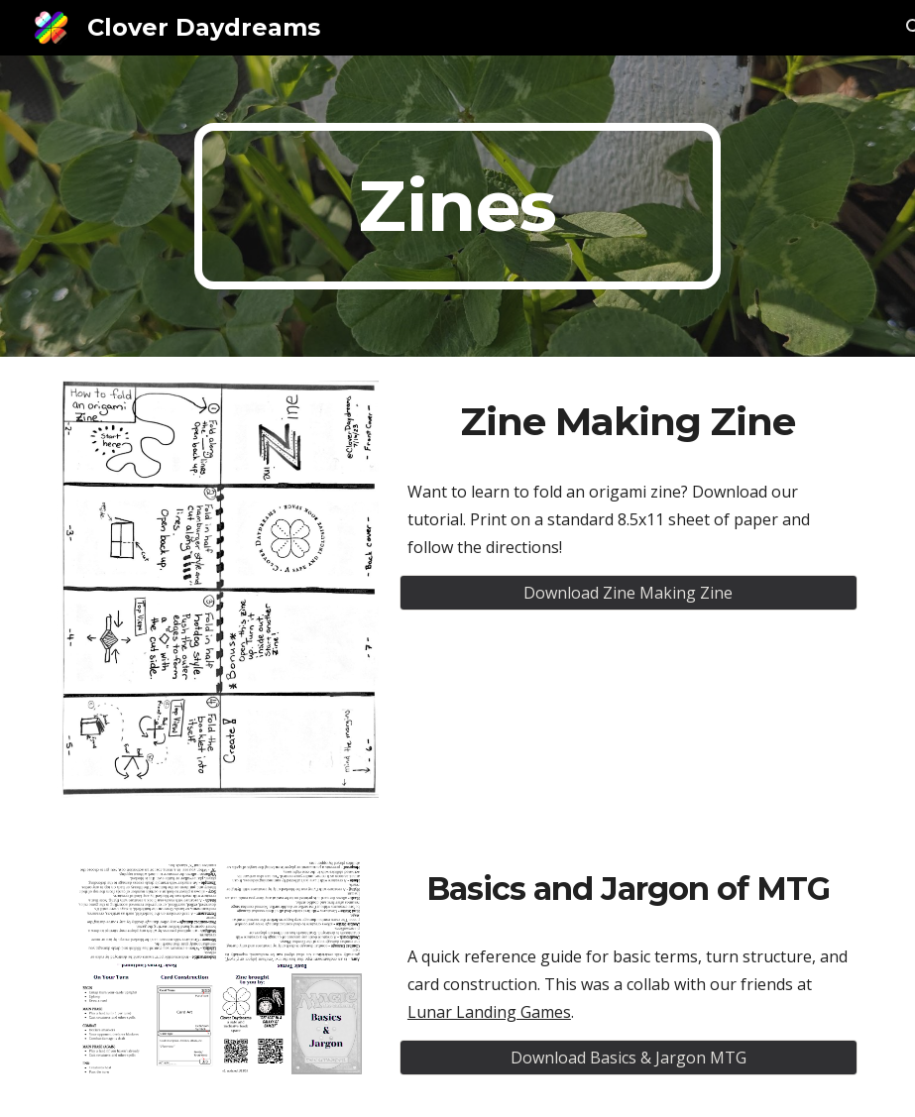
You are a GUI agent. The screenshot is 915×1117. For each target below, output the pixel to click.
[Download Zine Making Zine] (628, 592)
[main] (457, 206)
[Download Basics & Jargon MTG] (628, 1057)
